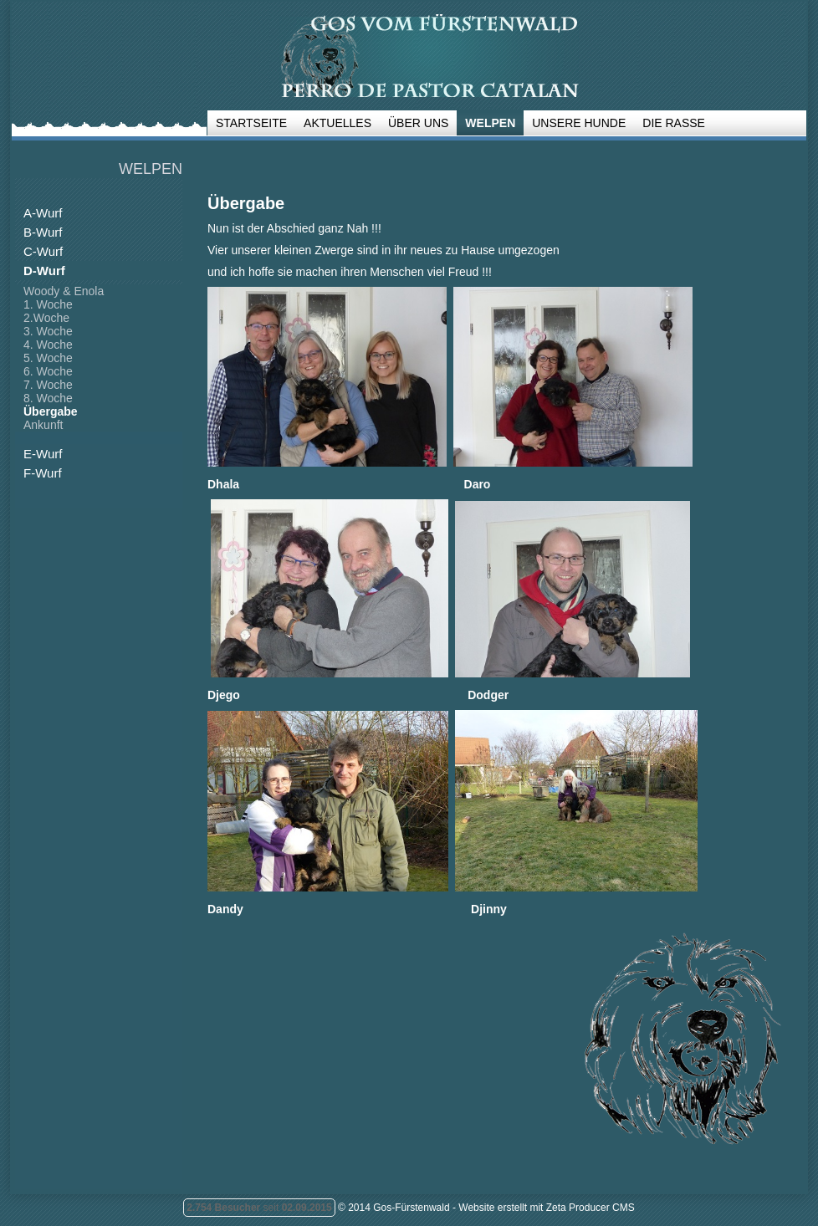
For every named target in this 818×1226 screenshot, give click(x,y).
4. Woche (48, 344)
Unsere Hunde (579, 123)
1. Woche (48, 304)
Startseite (251, 123)
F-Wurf (42, 473)
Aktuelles (337, 123)
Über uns (418, 123)
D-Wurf (44, 270)
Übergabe (50, 411)
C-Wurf (43, 251)
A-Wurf (42, 213)
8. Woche (48, 398)
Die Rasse (673, 123)
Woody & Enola (63, 291)
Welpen (490, 123)
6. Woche (48, 371)
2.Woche (46, 317)
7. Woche (48, 384)
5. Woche (48, 358)
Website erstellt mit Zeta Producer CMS (546, 1207)
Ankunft (43, 425)
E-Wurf (42, 454)
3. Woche (48, 331)
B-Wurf (42, 232)
